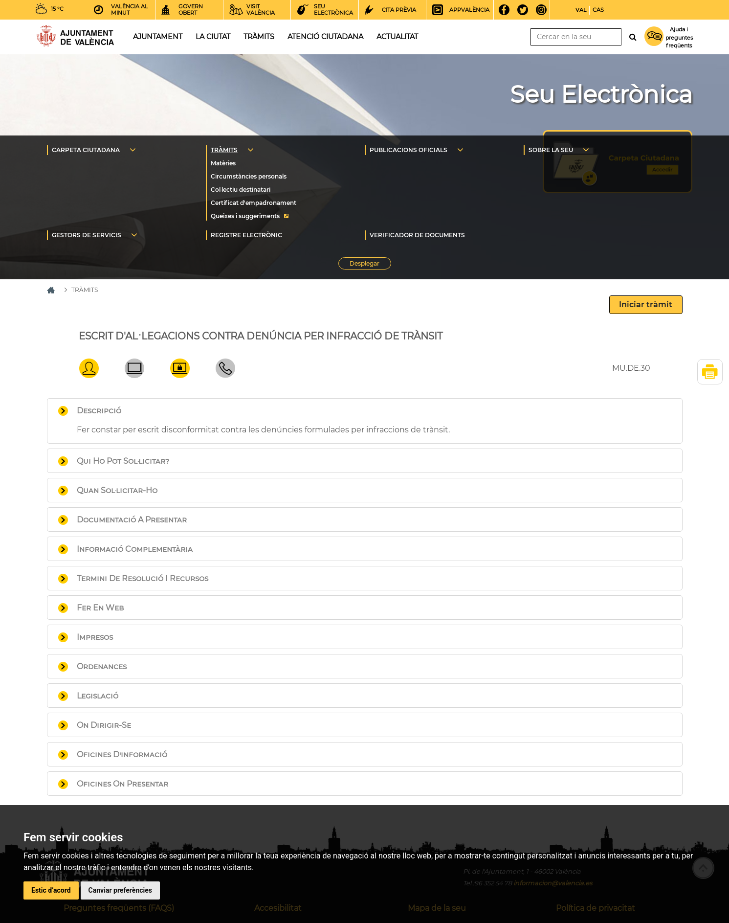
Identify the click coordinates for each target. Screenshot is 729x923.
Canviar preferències (120, 890)
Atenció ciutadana (325, 36)
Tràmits (258, 36)
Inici (75, 36)
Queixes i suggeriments (245, 216)
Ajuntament (157, 36)
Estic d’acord (51, 890)
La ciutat (213, 36)
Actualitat (397, 36)
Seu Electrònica (601, 94)
